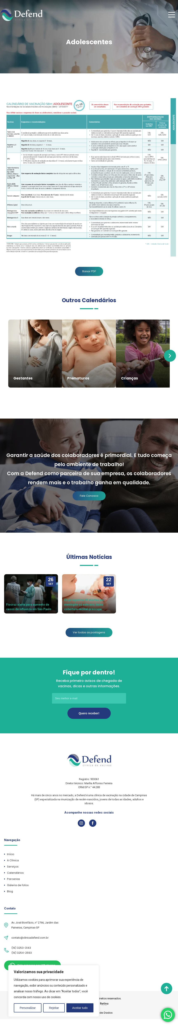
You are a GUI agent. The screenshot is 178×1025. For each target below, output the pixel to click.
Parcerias (15, 878)
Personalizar (28, 1007)
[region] (53, 991)
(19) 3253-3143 (21, 947)
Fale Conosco (89, 495)
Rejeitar (54, 1007)
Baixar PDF (89, 271)
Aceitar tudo (80, 1007)
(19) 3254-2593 (21, 952)
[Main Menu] (171, 14)
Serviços (14, 866)
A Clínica (14, 860)
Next (170, 355)
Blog (11, 891)
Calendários (17, 872)
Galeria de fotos (19, 884)
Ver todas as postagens (89, 632)
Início (12, 853)
